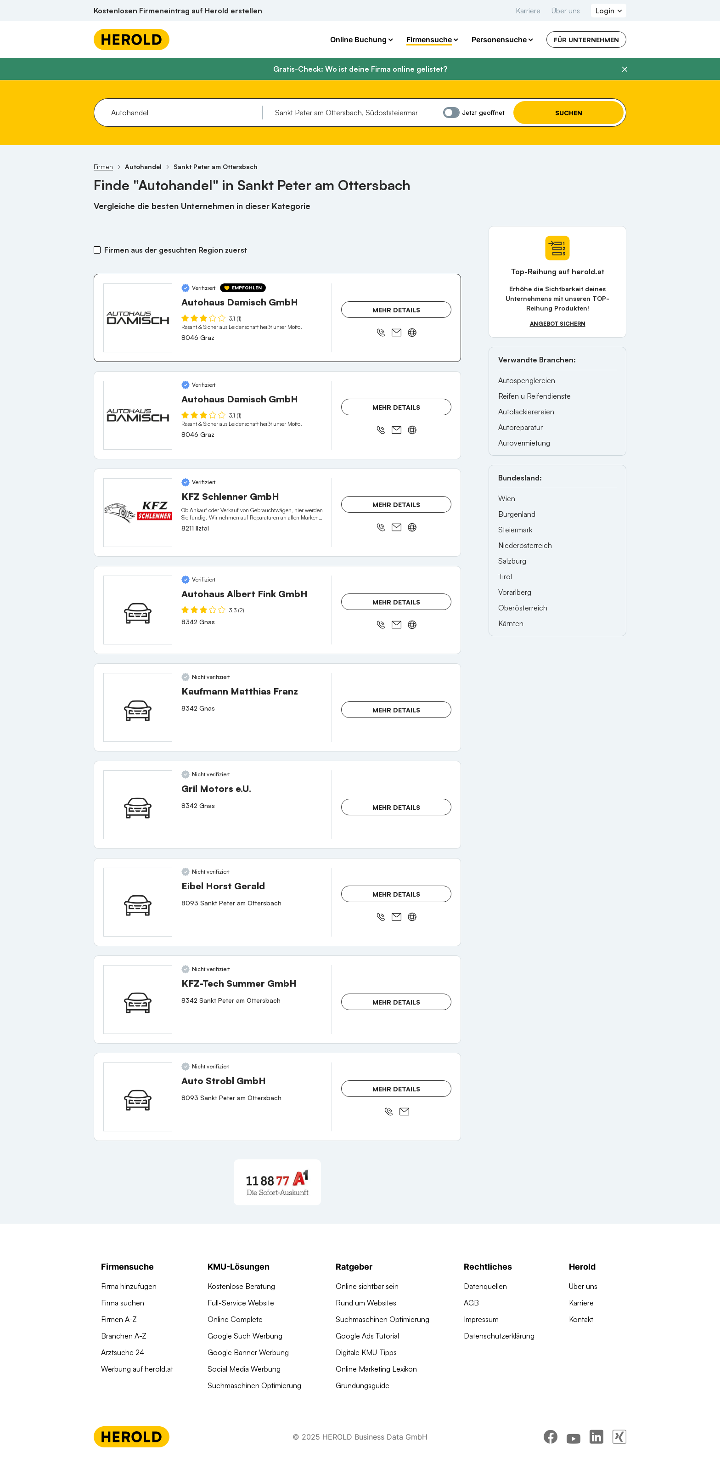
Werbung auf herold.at (137, 1368)
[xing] (619, 1454)
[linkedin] (596, 1454)
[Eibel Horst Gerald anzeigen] (137, 902)
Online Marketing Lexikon (376, 1368)
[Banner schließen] (624, 69)
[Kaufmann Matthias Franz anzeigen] (137, 707)
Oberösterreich (522, 607)
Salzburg (512, 560)
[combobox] (183, 112)
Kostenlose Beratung (241, 1286)
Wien (506, 498)
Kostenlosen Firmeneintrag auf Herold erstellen (178, 10)
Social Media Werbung (244, 1368)
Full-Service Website (241, 1302)
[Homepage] (131, 39)
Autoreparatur (520, 427)
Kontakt (581, 1319)
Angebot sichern (557, 323)
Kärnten (510, 623)
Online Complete (235, 1319)
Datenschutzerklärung (499, 1335)
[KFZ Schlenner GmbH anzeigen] (137, 512)
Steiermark (515, 529)
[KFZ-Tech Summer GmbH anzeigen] (137, 999)
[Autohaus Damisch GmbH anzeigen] (137, 317)
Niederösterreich (525, 545)
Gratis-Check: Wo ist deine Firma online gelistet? (360, 68)
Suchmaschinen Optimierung (254, 1385)
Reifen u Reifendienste (534, 396)
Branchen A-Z (123, 1335)
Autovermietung (524, 442)
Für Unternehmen (586, 40)
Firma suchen (122, 1302)
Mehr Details (396, 310)
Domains (222, 1402)
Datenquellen (485, 1286)
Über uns (565, 10)
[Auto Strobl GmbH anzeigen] (137, 1096)
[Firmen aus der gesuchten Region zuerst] (97, 250)
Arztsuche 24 (122, 1352)
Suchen (568, 113)
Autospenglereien (526, 380)
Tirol (505, 576)
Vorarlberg (514, 592)
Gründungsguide (362, 1385)
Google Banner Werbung (248, 1352)
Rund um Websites (366, 1302)
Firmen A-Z (119, 1319)
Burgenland (516, 514)
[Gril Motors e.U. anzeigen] (137, 804)
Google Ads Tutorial (367, 1335)
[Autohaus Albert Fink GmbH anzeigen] (137, 610)
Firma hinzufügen (129, 1286)
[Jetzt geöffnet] (451, 112)
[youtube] (573, 1454)
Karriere (528, 10)
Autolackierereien (526, 411)
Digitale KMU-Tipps (366, 1352)
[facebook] (550, 1454)
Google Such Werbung (245, 1335)
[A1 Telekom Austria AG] (277, 1182)
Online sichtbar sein (367, 1286)
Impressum (481, 1319)
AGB (471, 1302)
